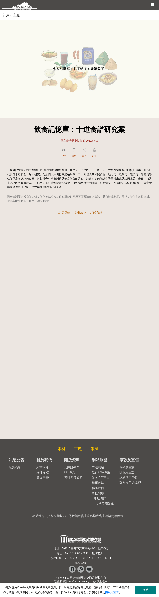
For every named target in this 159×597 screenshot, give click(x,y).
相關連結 (98, 483)
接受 (145, 589)
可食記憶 (97, 212)
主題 (78, 449)
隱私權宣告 (127, 472)
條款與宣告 (76, 516)
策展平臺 (42, 477)
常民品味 (64, 212)
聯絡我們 (98, 488)
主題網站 (98, 467)
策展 (94, 449)
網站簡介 (42, 467)
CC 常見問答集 (104, 504)
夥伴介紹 (42, 472)
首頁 (6, 15)
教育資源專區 (101, 472)
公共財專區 (71, 467)
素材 (61, 449)
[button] (64, 153)
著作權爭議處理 (130, 483)
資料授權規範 (73, 477)
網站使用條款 (128, 477)
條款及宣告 (127, 467)
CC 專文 (69, 472)
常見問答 (100, 498)
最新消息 (15, 467)
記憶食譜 (80, 212)
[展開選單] (152, 4)
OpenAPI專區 (100, 477)
